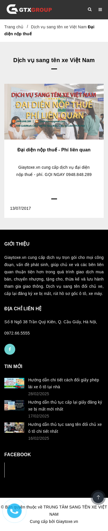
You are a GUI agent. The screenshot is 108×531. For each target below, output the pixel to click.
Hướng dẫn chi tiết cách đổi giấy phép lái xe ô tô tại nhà (63, 383)
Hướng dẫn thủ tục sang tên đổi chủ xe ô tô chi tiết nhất (65, 428)
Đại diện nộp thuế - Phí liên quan (54, 149)
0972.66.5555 (17, 333)
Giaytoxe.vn (67, 521)
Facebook (23, 469)
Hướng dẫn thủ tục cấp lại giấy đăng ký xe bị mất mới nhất (65, 405)
